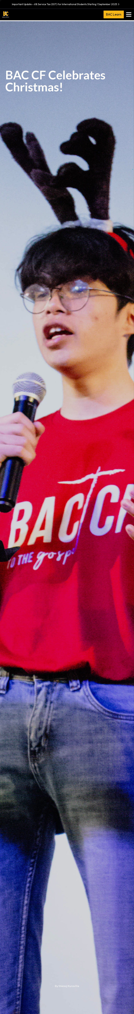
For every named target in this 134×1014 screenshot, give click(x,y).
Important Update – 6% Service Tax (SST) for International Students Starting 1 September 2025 (66, 4)
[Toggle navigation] (128, 14)
